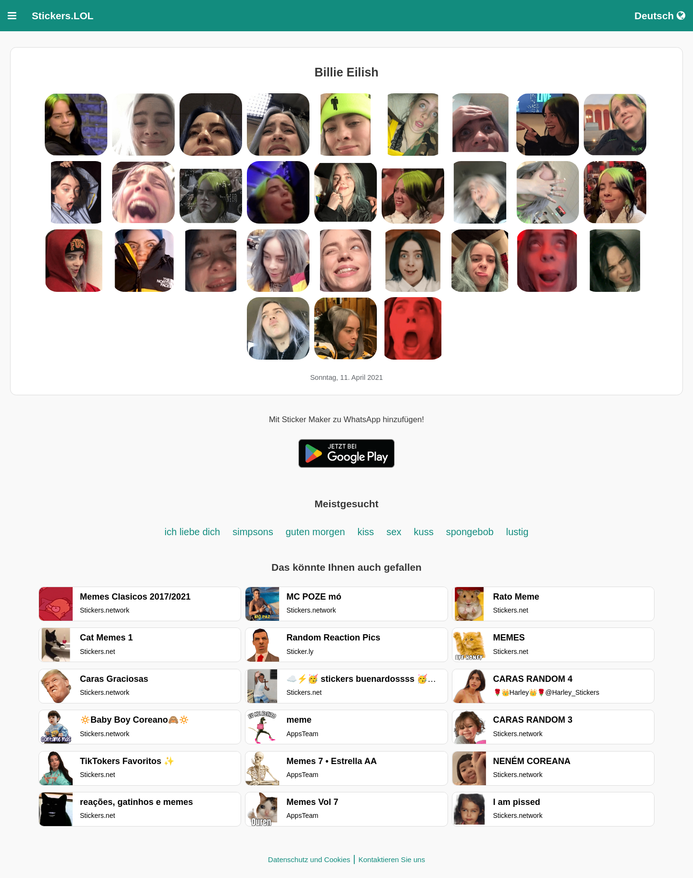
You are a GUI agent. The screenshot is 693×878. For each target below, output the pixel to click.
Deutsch (659, 15)
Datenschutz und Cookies (309, 859)
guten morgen (315, 532)
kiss (366, 532)
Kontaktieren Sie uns (392, 859)
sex (393, 532)
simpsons (252, 532)
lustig (517, 532)
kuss (424, 532)
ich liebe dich (192, 532)
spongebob (470, 532)
